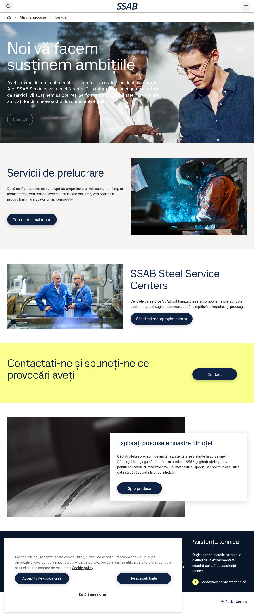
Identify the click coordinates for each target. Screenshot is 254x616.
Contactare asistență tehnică (219, 582)
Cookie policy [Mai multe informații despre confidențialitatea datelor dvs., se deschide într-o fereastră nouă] (82, 568)
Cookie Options (234, 602)
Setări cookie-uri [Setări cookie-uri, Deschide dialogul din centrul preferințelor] (93, 595)
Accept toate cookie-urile (53, 578)
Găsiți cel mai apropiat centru (161, 318)
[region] (93, 575)
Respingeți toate (133, 578)
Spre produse (139, 488)
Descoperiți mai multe (32, 219)
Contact (20, 119)
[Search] (8, 6)
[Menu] (245, 6)
